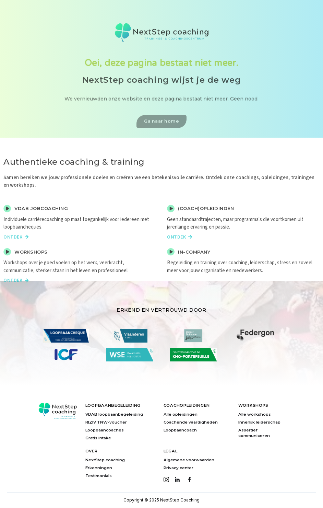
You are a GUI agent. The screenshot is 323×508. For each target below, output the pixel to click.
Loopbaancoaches (104, 430)
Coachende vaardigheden (191, 422)
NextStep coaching (105, 460)
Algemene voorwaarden (189, 460)
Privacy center (178, 467)
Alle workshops (254, 414)
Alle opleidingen (181, 414)
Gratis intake (98, 438)
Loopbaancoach (180, 430)
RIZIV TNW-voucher (106, 422)
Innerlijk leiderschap (259, 422)
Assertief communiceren (254, 433)
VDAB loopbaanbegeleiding (114, 414)
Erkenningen (98, 467)
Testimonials (98, 475)
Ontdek (16, 248)
